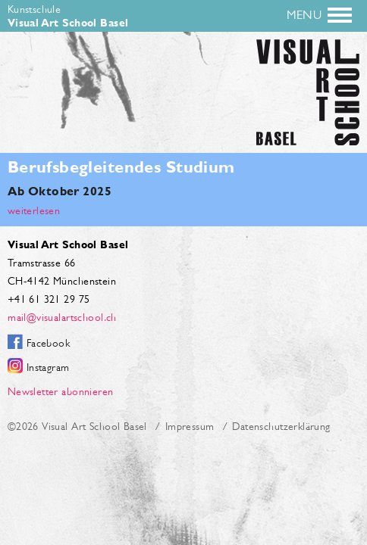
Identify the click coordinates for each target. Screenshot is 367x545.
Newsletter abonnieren (61, 391)
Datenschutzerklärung (281, 426)
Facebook (48, 343)
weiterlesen (34, 210)
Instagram (48, 367)
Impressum (190, 426)
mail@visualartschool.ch (62, 317)
